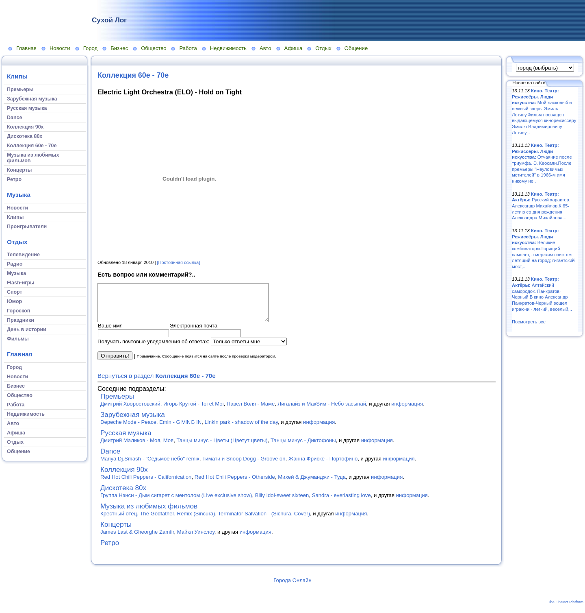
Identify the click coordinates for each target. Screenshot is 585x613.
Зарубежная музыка (132, 422)
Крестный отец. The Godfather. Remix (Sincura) (157, 521)
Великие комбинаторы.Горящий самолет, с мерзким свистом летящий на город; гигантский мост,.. (543, 248)
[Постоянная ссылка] (178, 262)
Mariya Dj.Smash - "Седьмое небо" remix (149, 466)
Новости (60, 48)
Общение (356, 48)
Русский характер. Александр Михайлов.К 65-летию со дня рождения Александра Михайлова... (541, 206)
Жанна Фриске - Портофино (323, 466)
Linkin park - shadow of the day (241, 429)
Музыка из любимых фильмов (148, 513)
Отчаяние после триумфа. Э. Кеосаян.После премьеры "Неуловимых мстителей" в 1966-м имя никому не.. (542, 163)
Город (90, 48)
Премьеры (117, 404)
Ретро (109, 550)
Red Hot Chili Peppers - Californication (145, 484)
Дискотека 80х (123, 495)
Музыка (18, 194)
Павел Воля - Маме (251, 411)
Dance (110, 458)
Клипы (17, 76)
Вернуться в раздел (157, 383)
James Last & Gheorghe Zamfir (137, 539)
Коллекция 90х (124, 477)
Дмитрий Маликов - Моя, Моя (136, 448)
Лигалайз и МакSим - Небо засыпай (322, 411)
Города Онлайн (292, 588)
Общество (153, 48)
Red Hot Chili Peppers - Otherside (235, 484)
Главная (26, 48)
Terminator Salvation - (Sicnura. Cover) (264, 521)
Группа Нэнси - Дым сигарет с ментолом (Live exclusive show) (176, 503)
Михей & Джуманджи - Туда (312, 484)
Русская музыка (126, 440)
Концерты (116, 532)
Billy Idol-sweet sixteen (282, 503)
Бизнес (119, 48)
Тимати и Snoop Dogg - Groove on (243, 466)
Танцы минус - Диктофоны (303, 448)
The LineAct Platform (565, 609)
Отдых (323, 48)
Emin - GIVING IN (180, 429)
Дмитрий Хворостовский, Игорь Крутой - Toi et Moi (162, 411)
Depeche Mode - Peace (128, 429)
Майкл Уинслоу (195, 539)
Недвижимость (228, 48)
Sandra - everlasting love (341, 503)
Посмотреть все (529, 321)
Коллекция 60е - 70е (133, 75)
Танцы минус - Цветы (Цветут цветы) (221, 448)
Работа (188, 48)
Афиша (293, 48)
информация (407, 411)
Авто (265, 48)
